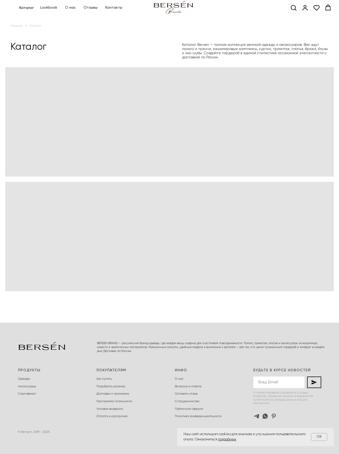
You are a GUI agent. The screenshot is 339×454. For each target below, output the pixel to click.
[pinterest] (274, 416)
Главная (16, 25)
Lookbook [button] (48, 7)
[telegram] (256, 416)
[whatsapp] (265, 416)
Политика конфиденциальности (198, 416)
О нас (70, 7)
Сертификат (27, 393)
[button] (293, 7)
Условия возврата (109, 409)
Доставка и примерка (112, 393)
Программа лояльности (114, 401)
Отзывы (90, 7)
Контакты (113, 7)
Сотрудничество (187, 401)
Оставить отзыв (186, 393)
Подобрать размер (110, 386)
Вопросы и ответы (188, 386)
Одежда (24, 378)
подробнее (227, 439)
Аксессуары (27, 386)
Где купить (104, 378)
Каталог (36, 25)
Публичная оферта (189, 409)
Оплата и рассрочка (112, 416)
